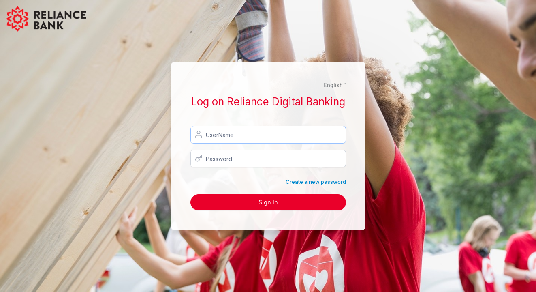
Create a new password (316, 181)
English (333, 86)
